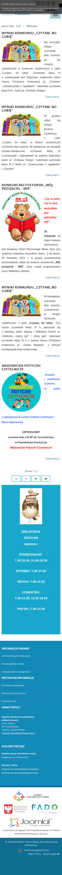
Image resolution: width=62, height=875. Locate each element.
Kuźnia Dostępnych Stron (33, 850)
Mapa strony (34, 853)
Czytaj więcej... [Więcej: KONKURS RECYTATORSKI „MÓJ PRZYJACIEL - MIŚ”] (52, 277)
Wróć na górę (51, 854)
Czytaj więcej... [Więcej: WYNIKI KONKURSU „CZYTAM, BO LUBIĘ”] (52, 96)
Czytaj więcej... (51, 10)
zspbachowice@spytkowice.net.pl (18, 733)
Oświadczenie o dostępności (16, 671)
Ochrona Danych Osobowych (16, 655)
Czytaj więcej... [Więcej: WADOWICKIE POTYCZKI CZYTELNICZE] (52, 458)
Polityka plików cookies (13, 663)
